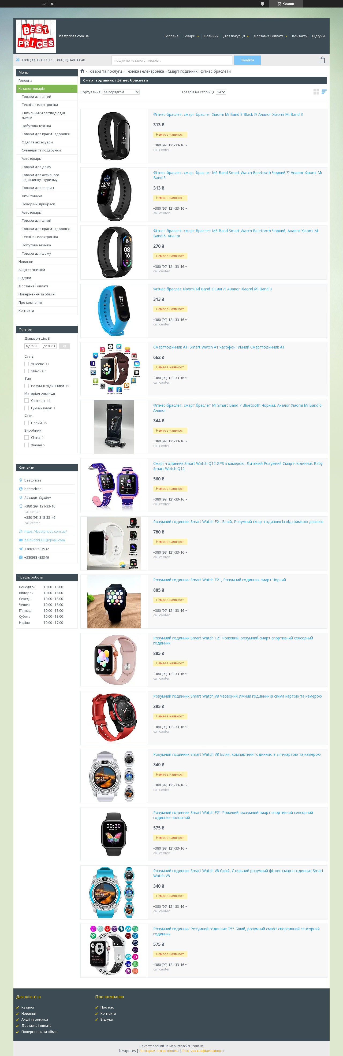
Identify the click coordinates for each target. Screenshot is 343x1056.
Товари (189, 36)
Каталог (28, 1007)
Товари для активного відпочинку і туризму (40, 177)
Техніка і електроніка (40, 104)
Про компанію (30, 302)
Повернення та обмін (36, 294)
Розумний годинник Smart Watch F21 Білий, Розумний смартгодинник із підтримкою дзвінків (238, 521)
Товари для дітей (36, 96)
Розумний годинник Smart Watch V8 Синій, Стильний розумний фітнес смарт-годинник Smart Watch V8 (238, 873)
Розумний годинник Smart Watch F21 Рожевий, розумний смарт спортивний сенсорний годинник (233, 641)
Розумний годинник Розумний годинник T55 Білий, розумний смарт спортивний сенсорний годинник (236, 931)
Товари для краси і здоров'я (46, 133)
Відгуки (318, 36)
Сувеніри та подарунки (41, 150)
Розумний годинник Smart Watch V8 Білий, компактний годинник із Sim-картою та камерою (237, 754)
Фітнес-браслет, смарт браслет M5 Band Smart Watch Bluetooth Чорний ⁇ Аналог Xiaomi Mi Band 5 (237, 175)
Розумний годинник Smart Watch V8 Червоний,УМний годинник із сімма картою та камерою (237, 696)
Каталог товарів (31, 88)
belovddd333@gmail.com (44, 540)
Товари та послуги (105, 71)
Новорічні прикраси (38, 204)
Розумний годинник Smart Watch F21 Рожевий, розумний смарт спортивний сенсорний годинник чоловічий (233, 815)
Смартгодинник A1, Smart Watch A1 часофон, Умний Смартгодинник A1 (219, 347)
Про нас (107, 1007)
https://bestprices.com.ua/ (45, 531)
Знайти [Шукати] (247, 60)
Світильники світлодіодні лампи (43, 115)
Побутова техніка (36, 125)
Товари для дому (36, 166)
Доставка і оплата (268, 36)
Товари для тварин (38, 187)
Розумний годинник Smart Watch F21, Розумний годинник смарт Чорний (219, 579)
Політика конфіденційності (203, 1050)
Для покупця (234, 36)
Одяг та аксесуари (37, 142)
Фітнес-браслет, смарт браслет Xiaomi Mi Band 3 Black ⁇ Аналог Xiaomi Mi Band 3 (228, 114)
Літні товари (32, 196)
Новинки (211, 36)
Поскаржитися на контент (159, 1050)
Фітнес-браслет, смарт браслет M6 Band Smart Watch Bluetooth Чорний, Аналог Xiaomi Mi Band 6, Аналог (236, 233)
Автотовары (32, 158)
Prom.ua (197, 1046)
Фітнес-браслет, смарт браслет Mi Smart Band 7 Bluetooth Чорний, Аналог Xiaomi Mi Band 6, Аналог (238, 408)
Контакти (300, 36)
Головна (171, 36)
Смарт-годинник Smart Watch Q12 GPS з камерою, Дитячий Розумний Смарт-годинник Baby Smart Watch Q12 (238, 466)
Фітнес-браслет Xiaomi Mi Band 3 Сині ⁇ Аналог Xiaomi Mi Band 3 (212, 289)
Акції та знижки (31, 269)
